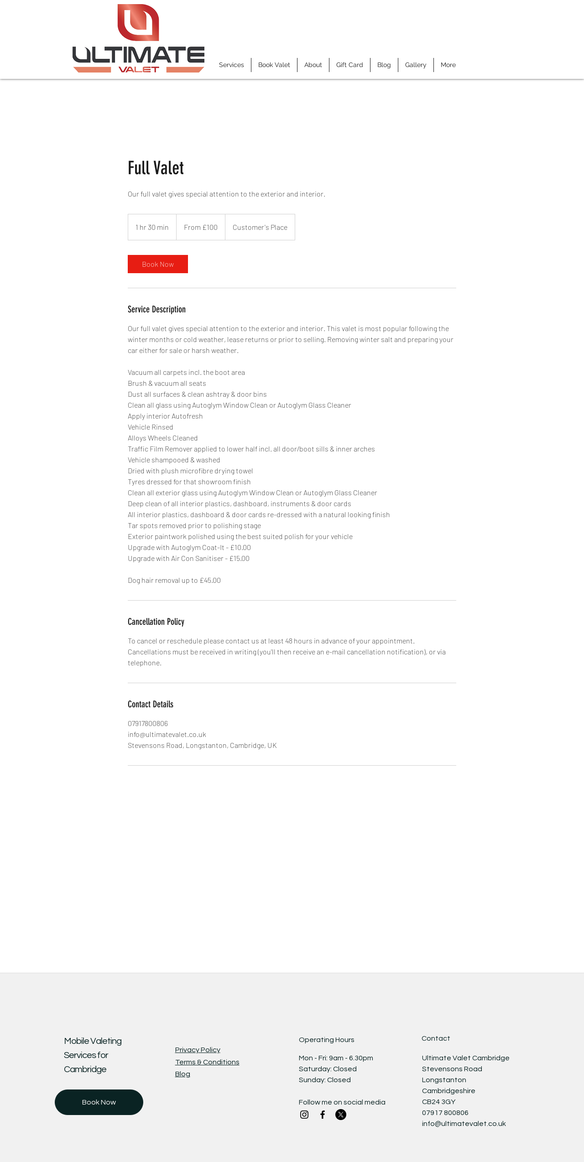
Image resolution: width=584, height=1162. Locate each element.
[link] (158, 264)
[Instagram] (304, 1114)
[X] (340, 1114)
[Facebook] (322, 1114)
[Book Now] (99, 1102)
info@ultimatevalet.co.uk (464, 1123)
